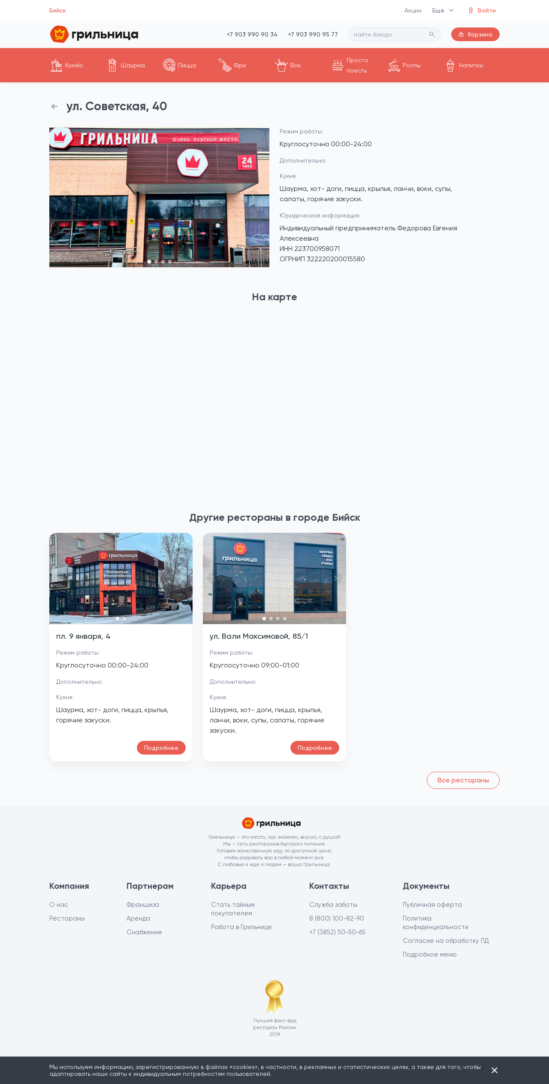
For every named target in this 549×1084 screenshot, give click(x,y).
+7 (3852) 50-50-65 (337, 932)
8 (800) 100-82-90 (336, 918)
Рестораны (67, 918)
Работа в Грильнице (241, 927)
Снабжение (144, 932)
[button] (65, 197)
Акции (413, 10)
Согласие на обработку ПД (446, 941)
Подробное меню (430, 954)
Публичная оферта (432, 905)
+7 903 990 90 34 (252, 34)
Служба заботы (333, 905)
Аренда (138, 918)
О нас (58, 905)
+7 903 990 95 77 (313, 34)
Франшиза (143, 905)
